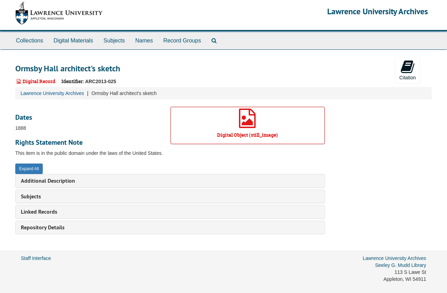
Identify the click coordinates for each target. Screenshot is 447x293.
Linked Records (39, 211)
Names (144, 40)
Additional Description (48, 180)
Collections (29, 40)
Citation (407, 70)
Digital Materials (73, 40)
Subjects (114, 40)
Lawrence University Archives (377, 11)
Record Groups (182, 40)
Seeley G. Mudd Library (400, 265)
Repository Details (43, 227)
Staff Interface (36, 258)
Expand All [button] (29, 168)
